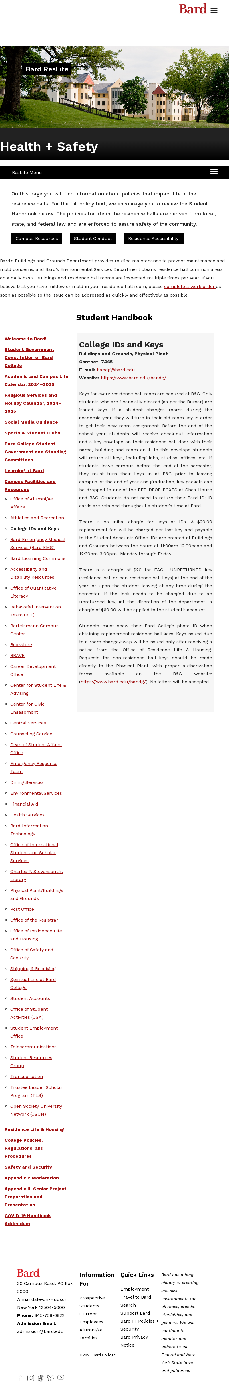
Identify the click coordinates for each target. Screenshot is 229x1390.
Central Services (28, 723)
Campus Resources (37, 238)
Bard (193, 10)
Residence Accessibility (154, 238)
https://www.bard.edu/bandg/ (133, 377)
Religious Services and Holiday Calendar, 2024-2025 (33, 403)
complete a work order (190, 286)
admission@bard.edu (40, 1331)
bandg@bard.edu (116, 369)
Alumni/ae (91, 1330)
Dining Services (27, 782)
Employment (134, 1289)
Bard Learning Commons (37, 558)
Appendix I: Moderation (32, 1178)
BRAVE (17, 655)
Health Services (27, 815)
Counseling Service (31, 733)
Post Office (22, 909)
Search (128, 1305)
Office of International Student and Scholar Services (34, 852)
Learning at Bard (24, 470)
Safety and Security (28, 1167)
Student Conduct (93, 238)
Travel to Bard (135, 1297)
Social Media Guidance (31, 422)
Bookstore (21, 644)
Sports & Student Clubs (32, 433)
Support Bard (135, 1313)
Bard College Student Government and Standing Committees (35, 451)
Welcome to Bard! (26, 338)
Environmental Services (36, 793)
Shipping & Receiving (33, 968)
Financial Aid (24, 804)
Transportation (26, 1076)
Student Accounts (30, 998)
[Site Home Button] (47, 70)
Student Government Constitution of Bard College (29, 357)
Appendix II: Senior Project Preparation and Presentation (36, 1196)
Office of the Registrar (34, 920)
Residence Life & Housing (34, 1129)
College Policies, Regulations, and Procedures (24, 1148)
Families (88, 1338)
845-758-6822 (50, 1315)
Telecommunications (33, 1046)
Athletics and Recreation (37, 517)
